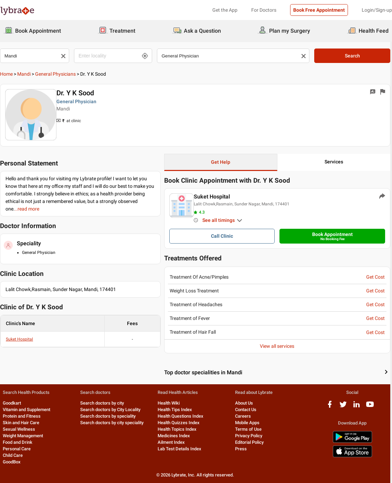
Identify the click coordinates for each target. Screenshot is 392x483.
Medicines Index (174, 435)
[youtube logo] (371, 406)
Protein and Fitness (22, 416)
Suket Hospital (19, 339)
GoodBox (12, 461)
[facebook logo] (331, 406)
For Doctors (263, 10)
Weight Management (23, 435)
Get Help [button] (221, 162)
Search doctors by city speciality (112, 422)
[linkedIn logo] (358, 406)
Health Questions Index (181, 416)
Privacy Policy (249, 435)
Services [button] (335, 161)
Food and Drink (17, 442)
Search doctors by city (102, 403)
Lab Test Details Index (180, 448)
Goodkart (12, 403)
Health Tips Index (175, 409)
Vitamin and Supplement (26, 409)
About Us (245, 403)
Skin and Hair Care (21, 422)
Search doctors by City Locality (111, 409)
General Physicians (55, 74)
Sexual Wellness (19, 429)
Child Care (13, 455)
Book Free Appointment (319, 10)
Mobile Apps (248, 422)
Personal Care (17, 448)
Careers (244, 416)
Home (6, 74)
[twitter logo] (344, 406)
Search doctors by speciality (108, 416)
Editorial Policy (250, 442)
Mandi (24, 74)
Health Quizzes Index (179, 422)
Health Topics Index (177, 429)
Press (242, 448)
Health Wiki (169, 403)
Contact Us (246, 409)
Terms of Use (249, 429)
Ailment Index (172, 442)
